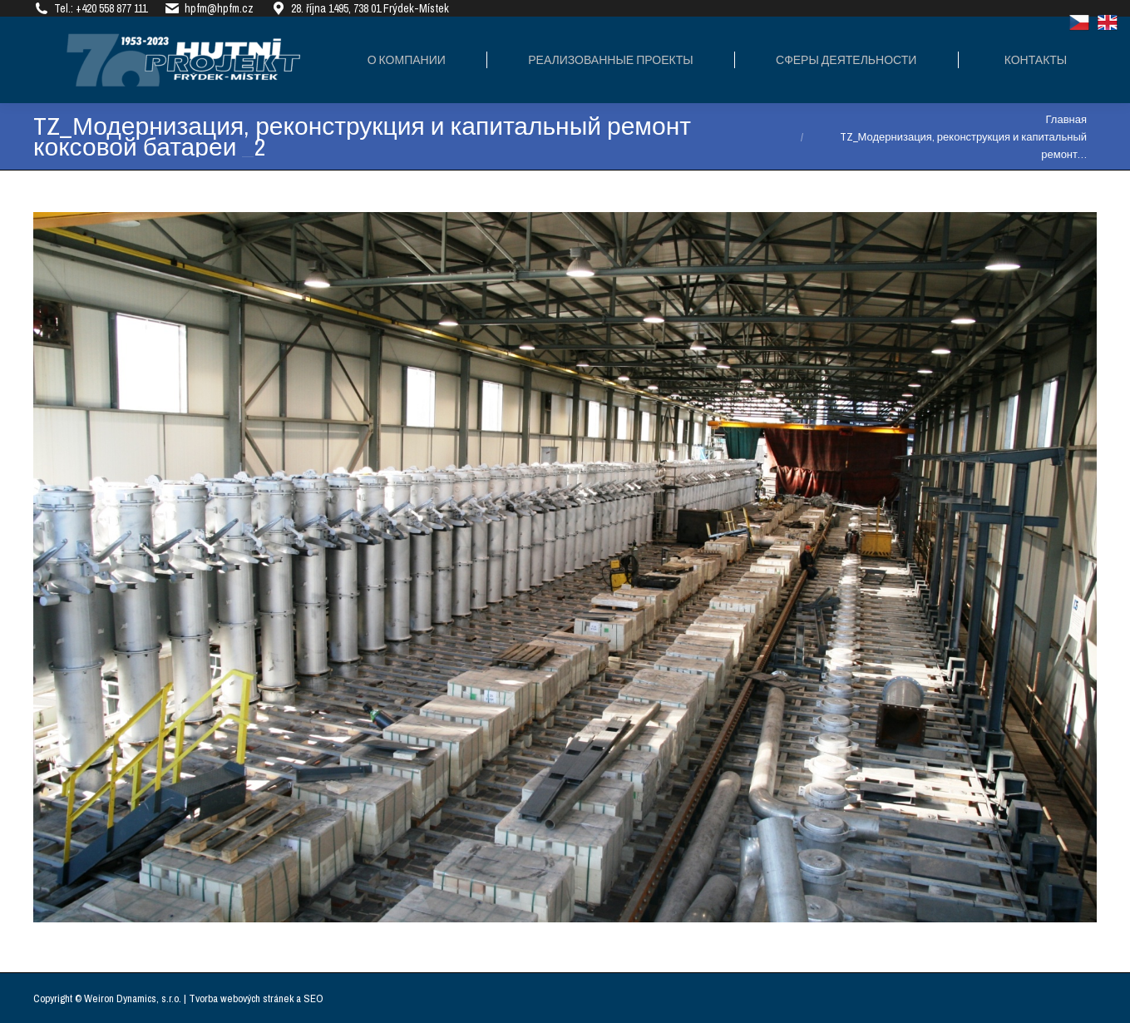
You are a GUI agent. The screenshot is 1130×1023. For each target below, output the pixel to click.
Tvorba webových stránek (241, 998)
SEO (313, 998)
